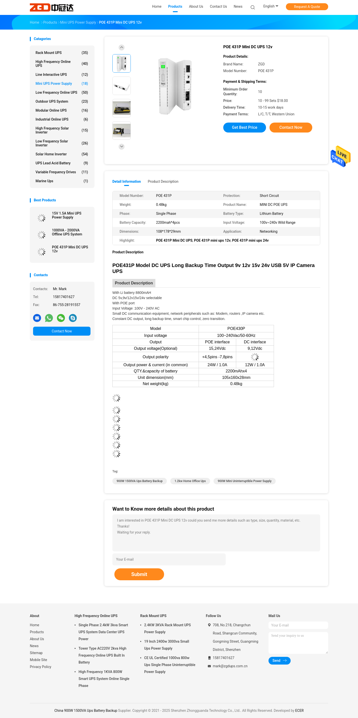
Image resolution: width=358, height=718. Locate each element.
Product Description (163, 181)
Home (34, 625)
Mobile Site (38, 660)
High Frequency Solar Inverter (62, 130)
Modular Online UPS (62, 110)
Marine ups (62, 181)
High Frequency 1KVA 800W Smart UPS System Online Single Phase (104, 679)
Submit (139, 574)
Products (37, 632)
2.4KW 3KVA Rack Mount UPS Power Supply (167, 628)
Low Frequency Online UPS (62, 92)
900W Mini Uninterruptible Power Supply (244, 481)
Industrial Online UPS (62, 119)
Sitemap (36, 653)
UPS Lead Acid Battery (62, 163)
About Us (37, 639)
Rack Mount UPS (62, 52)
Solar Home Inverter (62, 154)
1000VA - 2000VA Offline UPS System (67, 232)
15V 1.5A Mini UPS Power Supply (66, 215)
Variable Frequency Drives (62, 172)
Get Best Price (244, 127)
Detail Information (126, 181)
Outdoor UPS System (62, 101)
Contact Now (62, 331)
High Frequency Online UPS (62, 64)
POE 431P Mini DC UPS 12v (70, 249)
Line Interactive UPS (62, 74)
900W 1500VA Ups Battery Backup (140, 481)
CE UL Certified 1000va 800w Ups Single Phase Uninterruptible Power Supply (169, 665)
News (34, 646)
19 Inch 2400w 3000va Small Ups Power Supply (166, 644)
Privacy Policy (40, 667)
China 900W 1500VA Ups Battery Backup (85, 711)
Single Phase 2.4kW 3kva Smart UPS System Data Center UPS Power (103, 632)
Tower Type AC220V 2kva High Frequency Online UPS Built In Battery (102, 655)
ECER (299, 711)
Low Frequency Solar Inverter (62, 143)
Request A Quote (307, 7)
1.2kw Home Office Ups (190, 481)
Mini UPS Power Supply (62, 83)
